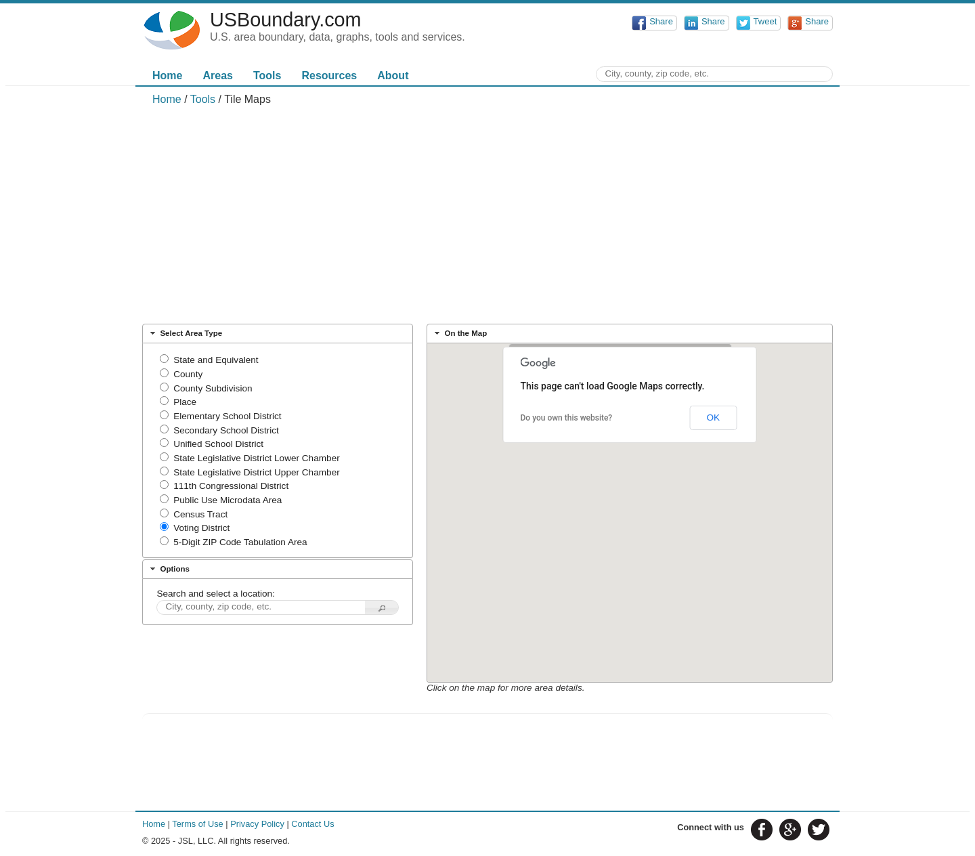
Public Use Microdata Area (227, 500)
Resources (329, 75)
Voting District (201, 528)
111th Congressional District (230, 486)
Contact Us (312, 824)
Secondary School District (226, 430)
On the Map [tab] (459, 333)
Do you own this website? (567, 418)
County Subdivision (212, 388)
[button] (382, 608)
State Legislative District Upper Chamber (256, 472)
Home (167, 75)
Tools (267, 75)
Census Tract (200, 514)
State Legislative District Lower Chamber (256, 458)
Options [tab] (168, 568)
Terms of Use (197, 824)
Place (184, 402)
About (392, 75)
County (187, 374)
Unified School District (218, 444)
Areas (217, 75)
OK (713, 417)
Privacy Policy (257, 824)
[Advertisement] (487, 214)
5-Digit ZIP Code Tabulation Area (240, 542)
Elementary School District (227, 416)
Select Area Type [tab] (184, 333)
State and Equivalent (215, 360)
